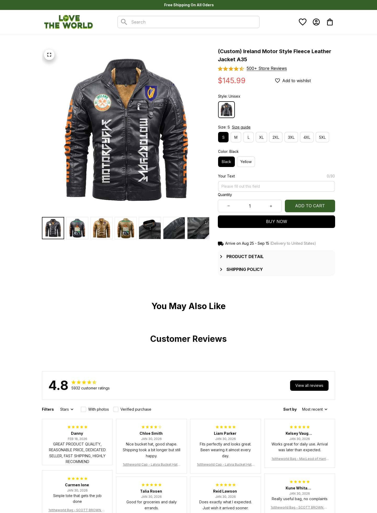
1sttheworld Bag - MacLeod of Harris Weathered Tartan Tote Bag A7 (299, 459)
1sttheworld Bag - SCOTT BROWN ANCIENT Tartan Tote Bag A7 (77, 510)
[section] (267, 68)
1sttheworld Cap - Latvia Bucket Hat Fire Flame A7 (151, 464)
